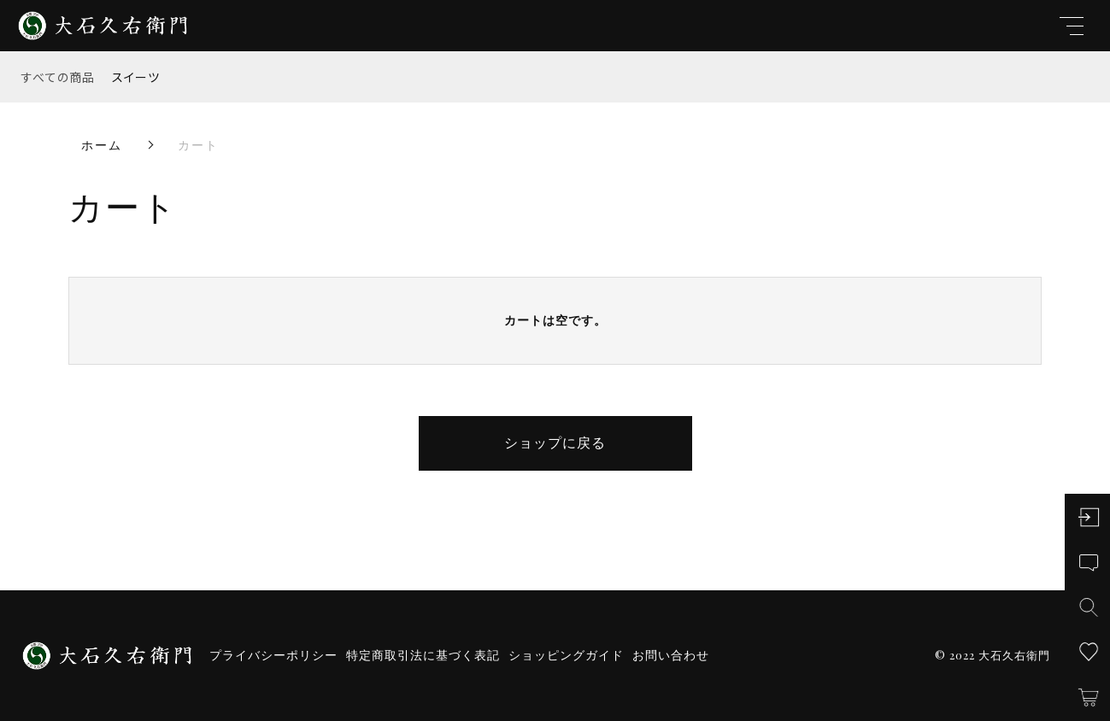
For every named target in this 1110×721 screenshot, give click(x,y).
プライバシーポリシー (273, 655)
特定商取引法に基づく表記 (423, 655)
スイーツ (136, 76)
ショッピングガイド (566, 655)
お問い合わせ (670, 655)
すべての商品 (58, 76)
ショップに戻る (555, 443)
